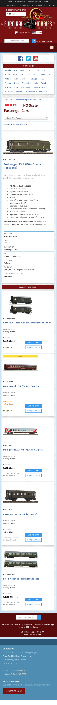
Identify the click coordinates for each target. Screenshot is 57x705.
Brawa (22, 70)
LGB (21, 74)
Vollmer (8, 78)
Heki (36, 83)
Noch (16, 83)
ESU (16, 87)
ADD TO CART (33, 342)
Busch (43, 83)
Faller (43, 74)
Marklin (8, 70)
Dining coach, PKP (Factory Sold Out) (22, 386)
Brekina (8, 87)
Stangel (34, 78)
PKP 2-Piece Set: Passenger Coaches (21, 578)
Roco (31, 70)
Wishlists (52, 5)
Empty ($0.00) (24, 32)
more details (33, 347)
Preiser (8, 83)
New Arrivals (20, 2)
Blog (46, 2)
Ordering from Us (26, 5)
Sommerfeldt (39, 87)
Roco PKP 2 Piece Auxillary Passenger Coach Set (27, 322)
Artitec (24, 78)
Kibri (16, 78)
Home (6, 100)
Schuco (19, 91)
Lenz (36, 74)
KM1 (28, 74)
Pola (51, 74)
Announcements (34, 2)
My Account (11, 5)
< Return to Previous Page (16, 124)
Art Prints (9, 91)
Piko (15, 74)
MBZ (42, 78)
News (10, 2)
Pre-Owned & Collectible (36, 91)
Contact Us (40, 5)
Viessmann (25, 87)
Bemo (7, 74)
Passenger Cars (26, 100)
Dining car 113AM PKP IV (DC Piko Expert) (23, 449)
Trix (15, 70)
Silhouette (26, 83)
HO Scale (17, 100)
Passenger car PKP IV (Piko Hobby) (20, 514)
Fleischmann (42, 70)
